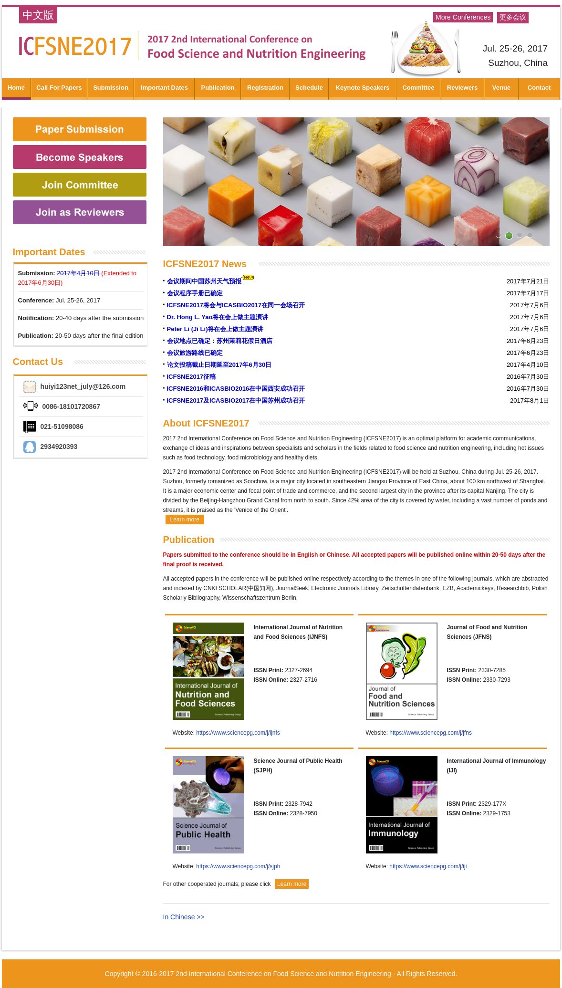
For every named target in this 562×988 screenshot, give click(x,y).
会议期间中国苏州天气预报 (204, 281)
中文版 (38, 15)
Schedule (309, 87)
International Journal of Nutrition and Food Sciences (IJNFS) (298, 632)
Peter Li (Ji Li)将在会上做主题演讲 (215, 329)
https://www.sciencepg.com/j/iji (428, 866)
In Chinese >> (184, 917)
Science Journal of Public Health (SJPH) (298, 766)
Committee (418, 87)
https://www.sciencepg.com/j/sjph (238, 866)
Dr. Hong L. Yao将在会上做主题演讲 (218, 317)
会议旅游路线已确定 (195, 352)
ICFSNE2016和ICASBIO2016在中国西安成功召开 (236, 388)
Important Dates (164, 87)
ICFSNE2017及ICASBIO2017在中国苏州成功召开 (236, 400)
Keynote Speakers (363, 87)
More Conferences (463, 17)
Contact (539, 87)
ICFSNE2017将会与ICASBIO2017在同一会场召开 (236, 305)
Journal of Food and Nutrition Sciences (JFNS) (487, 632)
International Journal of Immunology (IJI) (496, 766)
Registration (265, 87)
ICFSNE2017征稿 (191, 376)
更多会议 (513, 17)
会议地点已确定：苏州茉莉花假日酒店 (219, 340)
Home (16, 87)
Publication (217, 87)
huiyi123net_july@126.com (83, 386)
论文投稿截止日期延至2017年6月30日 (219, 364)
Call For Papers (59, 87)
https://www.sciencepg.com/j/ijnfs (238, 732)
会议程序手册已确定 (195, 293)
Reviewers (462, 87)
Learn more (184, 519)
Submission (110, 87)
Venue (501, 87)
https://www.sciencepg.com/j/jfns (430, 732)
